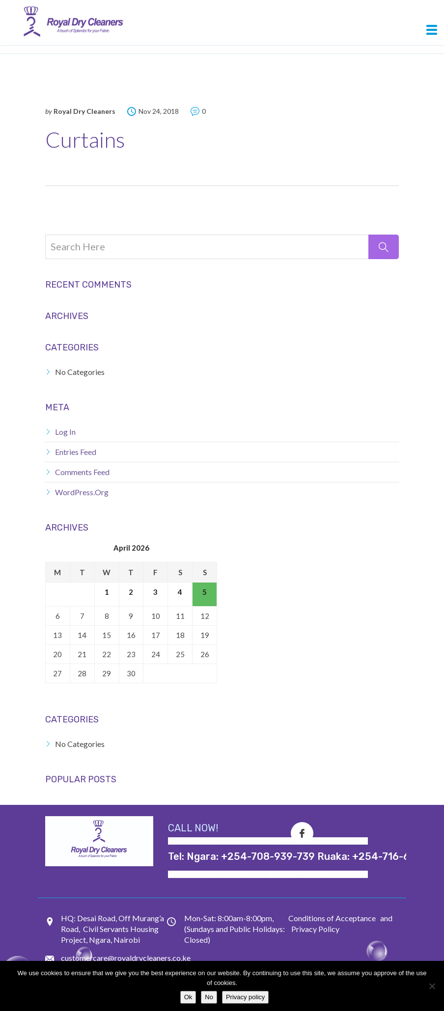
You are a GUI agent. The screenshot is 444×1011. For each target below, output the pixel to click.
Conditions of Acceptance (332, 918)
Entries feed (75, 451)
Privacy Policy (315, 928)
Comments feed (82, 472)
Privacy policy (245, 997)
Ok (188, 997)
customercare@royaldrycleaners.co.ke (126, 957)
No (209, 997)
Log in (65, 431)
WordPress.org (82, 492)
